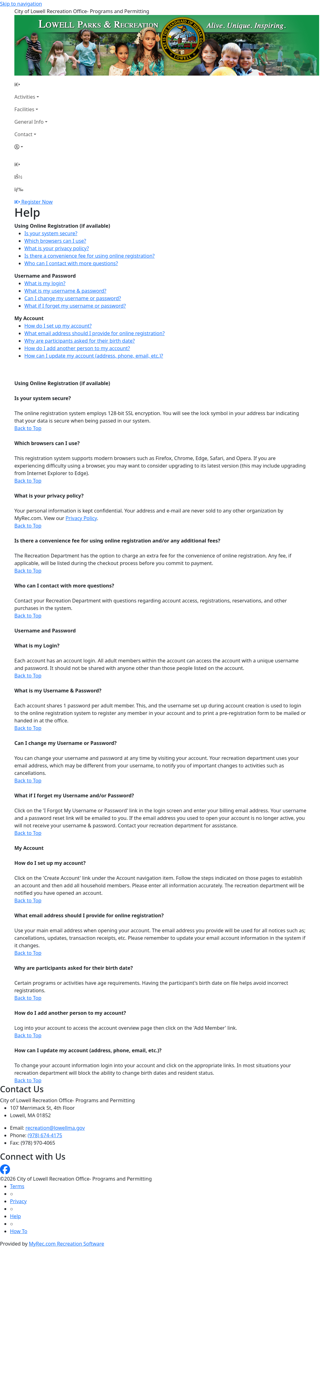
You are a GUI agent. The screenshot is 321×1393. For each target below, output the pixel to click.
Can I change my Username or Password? (65, 743)
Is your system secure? (50, 233)
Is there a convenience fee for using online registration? (89, 255)
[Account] (30, 147)
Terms (17, 1186)
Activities (24, 96)
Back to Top (28, 428)
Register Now (36, 201)
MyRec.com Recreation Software (66, 1243)
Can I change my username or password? (72, 298)
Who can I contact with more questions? (71, 263)
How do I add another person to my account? (77, 348)
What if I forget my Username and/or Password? (74, 795)
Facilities (24, 109)
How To (18, 1231)
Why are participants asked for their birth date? (79, 340)
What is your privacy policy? (56, 248)
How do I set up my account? (58, 325)
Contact (23, 134)
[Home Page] (30, 84)
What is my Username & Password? (57, 690)
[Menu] (18, 189)
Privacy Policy (81, 518)
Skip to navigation (21, 3)
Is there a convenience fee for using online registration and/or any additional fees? (117, 540)
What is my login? (45, 283)
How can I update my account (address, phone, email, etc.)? (93, 355)
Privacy (18, 1201)
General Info (29, 121)
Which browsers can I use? (55, 240)
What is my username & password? (65, 290)
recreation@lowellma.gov (55, 1127)
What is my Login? (36, 645)
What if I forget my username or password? (75, 305)
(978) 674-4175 (45, 1135)
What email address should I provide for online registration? (94, 333)
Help (15, 1216)
